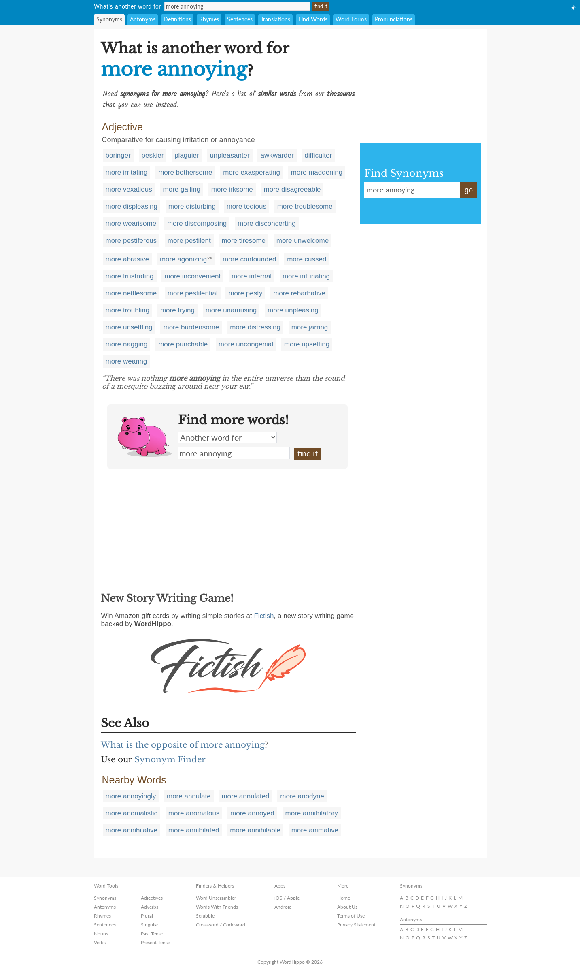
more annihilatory (311, 813)
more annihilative (132, 830)
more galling (182, 189)
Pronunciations (393, 19)
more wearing (126, 361)
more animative (314, 830)
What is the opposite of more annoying (183, 745)
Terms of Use (351, 916)
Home (343, 898)
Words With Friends (217, 907)
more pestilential (193, 293)
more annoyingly (131, 796)
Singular (149, 925)
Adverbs (149, 907)
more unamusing (231, 310)
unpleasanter (229, 155)
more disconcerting (267, 223)
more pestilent (189, 240)
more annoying (234, 453)
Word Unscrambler (216, 898)
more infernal (252, 276)
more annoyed (252, 813)
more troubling (128, 310)
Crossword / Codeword (220, 925)
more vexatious (129, 189)
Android (283, 907)
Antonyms (142, 19)
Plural (147, 916)
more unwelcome (302, 240)
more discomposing (197, 223)
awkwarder (276, 155)
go (469, 190)
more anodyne (302, 796)
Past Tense (152, 933)
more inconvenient (192, 276)
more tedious (246, 206)
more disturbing (192, 206)
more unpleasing (293, 310)
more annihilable (255, 830)
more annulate (189, 796)
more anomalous (194, 813)
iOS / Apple (287, 898)
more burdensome (191, 327)
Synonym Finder (170, 759)
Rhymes (209, 19)
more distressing (255, 327)
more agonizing (183, 259)
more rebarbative (299, 293)
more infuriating (306, 276)
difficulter (318, 155)
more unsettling (129, 327)
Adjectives (152, 898)
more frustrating (130, 276)
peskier (153, 155)
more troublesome (305, 206)
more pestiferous (131, 240)
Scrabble (205, 916)
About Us (347, 907)
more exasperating (251, 172)
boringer (118, 155)
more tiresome (243, 240)
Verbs (100, 942)
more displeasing (132, 206)
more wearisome (131, 223)
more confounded (249, 259)
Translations (275, 19)
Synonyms (109, 19)
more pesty (245, 293)
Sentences (240, 19)
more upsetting (306, 344)
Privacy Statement (356, 925)
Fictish (264, 616)
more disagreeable (292, 189)
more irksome (232, 189)
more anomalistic (132, 813)
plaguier (186, 155)
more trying (177, 310)
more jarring (309, 327)
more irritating (127, 172)
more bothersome (185, 172)
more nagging (127, 344)
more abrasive (127, 259)
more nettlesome (131, 293)
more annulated (245, 796)
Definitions (177, 19)
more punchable (183, 344)
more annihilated (193, 830)
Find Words (312, 19)
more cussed (306, 259)
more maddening (317, 172)
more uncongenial (246, 344)
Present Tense (155, 942)
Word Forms (351, 19)
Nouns (101, 933)
